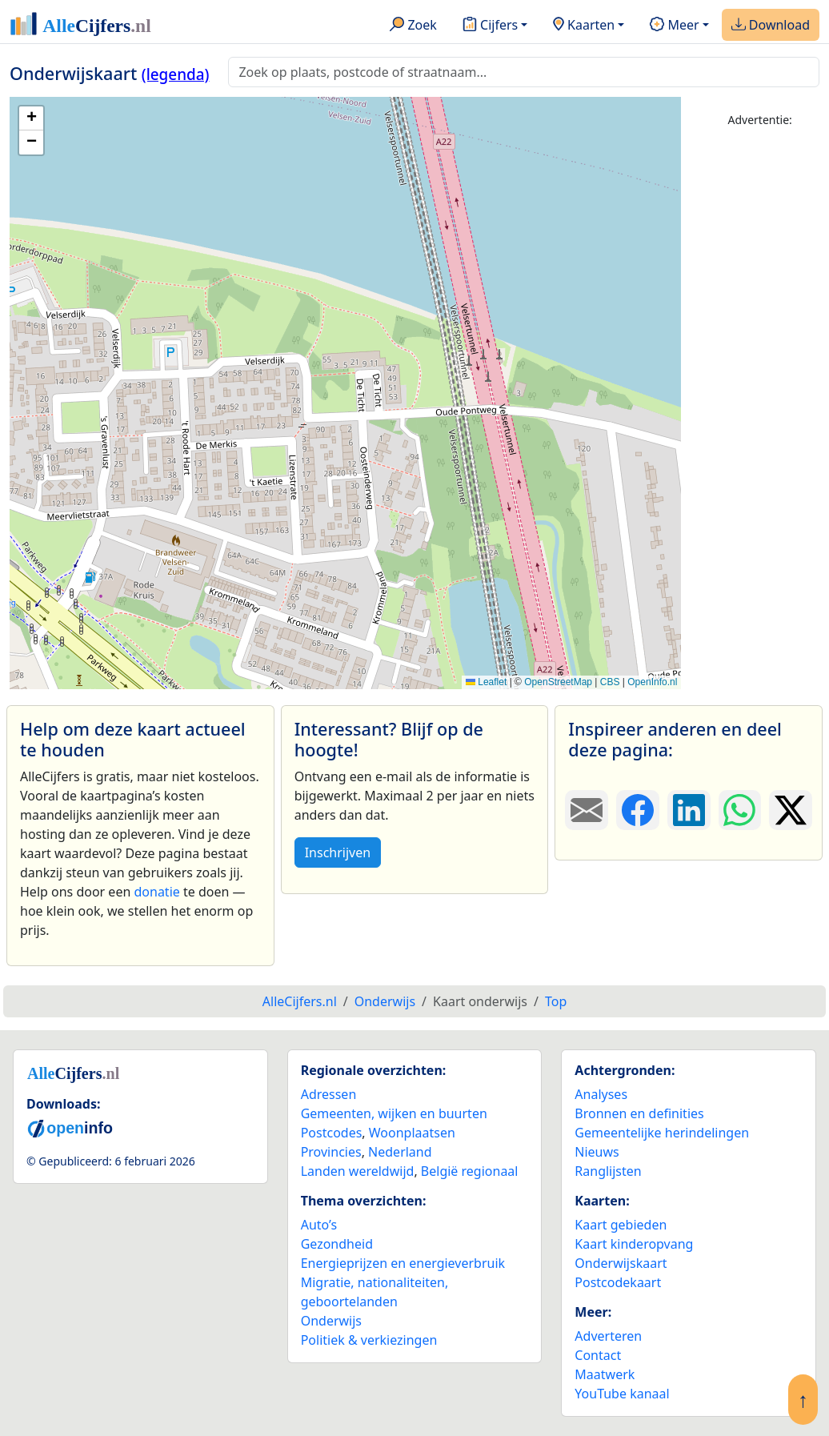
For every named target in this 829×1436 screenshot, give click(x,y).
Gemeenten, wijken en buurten (394, 1113)
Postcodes (331, 1132)
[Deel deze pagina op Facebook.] (637, 810)
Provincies (331, 1152)
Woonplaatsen (412, 1132)
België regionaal (470, 1171)
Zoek (413, 25)
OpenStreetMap (558, 682)
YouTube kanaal (622, 1393)
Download (770, 25)
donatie (156, 892)
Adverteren (608, 1336)
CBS (610, 682)
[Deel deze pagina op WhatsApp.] (740, 810)
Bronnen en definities (639, 1113)
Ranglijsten (608, 1171)
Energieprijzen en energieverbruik (403, 1263)
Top (556, 1001)
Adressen (329, 1094)
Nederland (400, 1152)
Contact (598, 1355)
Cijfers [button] (490, 25)
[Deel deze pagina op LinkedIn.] (689, 810)
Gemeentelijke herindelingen (662, 1132)
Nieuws (597, 1152)
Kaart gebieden (621, 1224)
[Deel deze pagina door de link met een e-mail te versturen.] (586, 810)
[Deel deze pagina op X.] (790, 810)
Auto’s (319, 1224)
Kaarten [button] (584, 25)
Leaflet (486, 682)
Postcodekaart (618, 1282)
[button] (31, 118)
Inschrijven (337, 852)
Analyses (601, 1094)
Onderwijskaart (621, 1263)
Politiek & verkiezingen (369, 1340)
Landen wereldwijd (357, 1171)
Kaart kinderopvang (634, 1244)
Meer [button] (674, 25)
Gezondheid (337, 1244)
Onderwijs (331, 1321)
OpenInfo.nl (652, 682)
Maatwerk (605, 1374)
